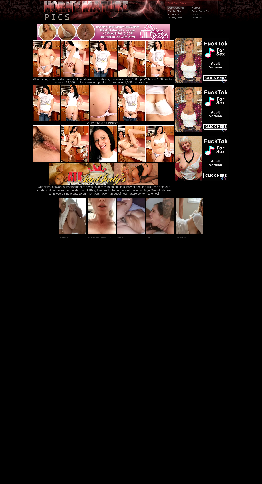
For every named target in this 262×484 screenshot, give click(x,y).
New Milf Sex (197, 18)
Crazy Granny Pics (176, 8)
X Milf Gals (196, 8)
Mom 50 (195, 14)
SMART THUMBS (137, 415)
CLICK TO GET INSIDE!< (103, 123)
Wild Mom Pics (174, 11)
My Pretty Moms (175, 18)
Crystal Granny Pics (200, 11)
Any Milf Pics (173, 14)
